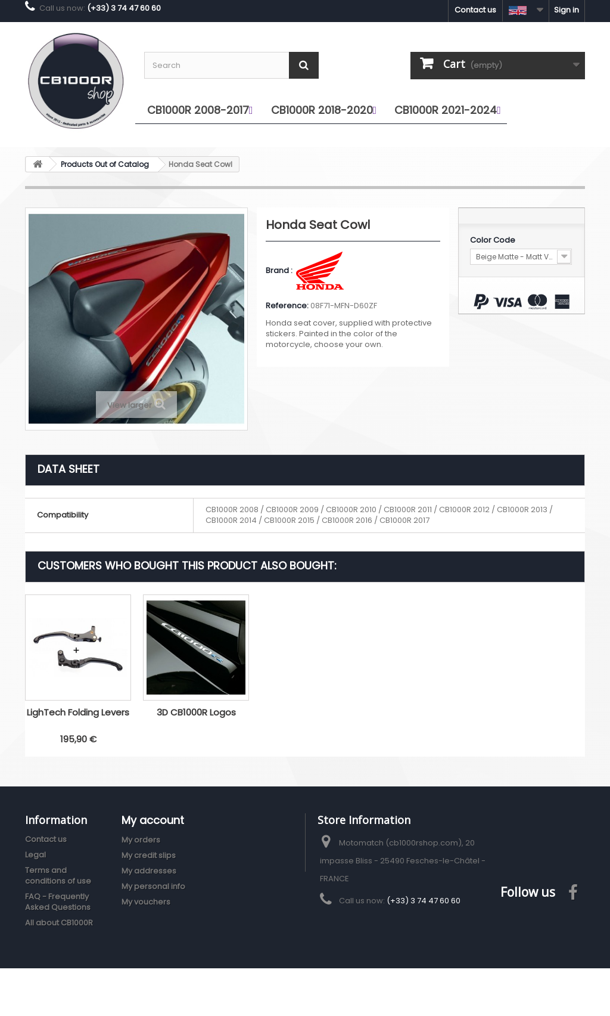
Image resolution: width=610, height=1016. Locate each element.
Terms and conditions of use (58, 876)
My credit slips (149, 855)
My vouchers (146, 901)
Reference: (287, 306)
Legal (35, 854)
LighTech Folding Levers (314, 712)
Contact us (475, 10)
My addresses (149, 870)
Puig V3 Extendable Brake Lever (196, 717)
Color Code (493, 240)
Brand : (280, 270)
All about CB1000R (59, 922)
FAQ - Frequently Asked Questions (58, 902)
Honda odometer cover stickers (78, 717)
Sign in (566, 10)
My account (153, 820)
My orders (141, 839)
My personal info (153, 886)
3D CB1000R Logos (432, 712)
